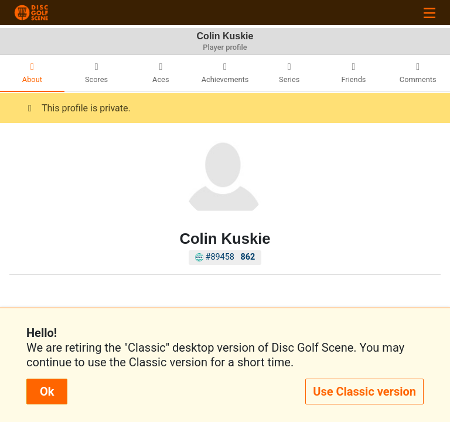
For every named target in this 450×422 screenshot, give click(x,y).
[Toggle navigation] (429, 12)
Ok (47, 391)
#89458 (225, 257)
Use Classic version (364, 391)
